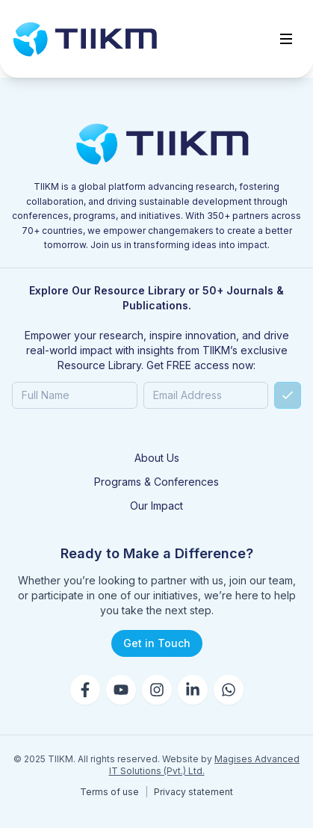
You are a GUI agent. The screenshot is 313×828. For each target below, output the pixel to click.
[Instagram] (157, 690)
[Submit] (287, 395)
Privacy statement (193, 791)
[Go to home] (85, 39)
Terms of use (109, 791)
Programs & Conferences (156, 481)
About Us (156, 457)
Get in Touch (156, 643)
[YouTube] (121, 690)
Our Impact (156, 505)
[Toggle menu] (286, 39)
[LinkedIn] (193, 690)
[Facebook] (85, 690)
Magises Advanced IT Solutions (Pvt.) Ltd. (204, 764)
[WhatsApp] (229, 690)
